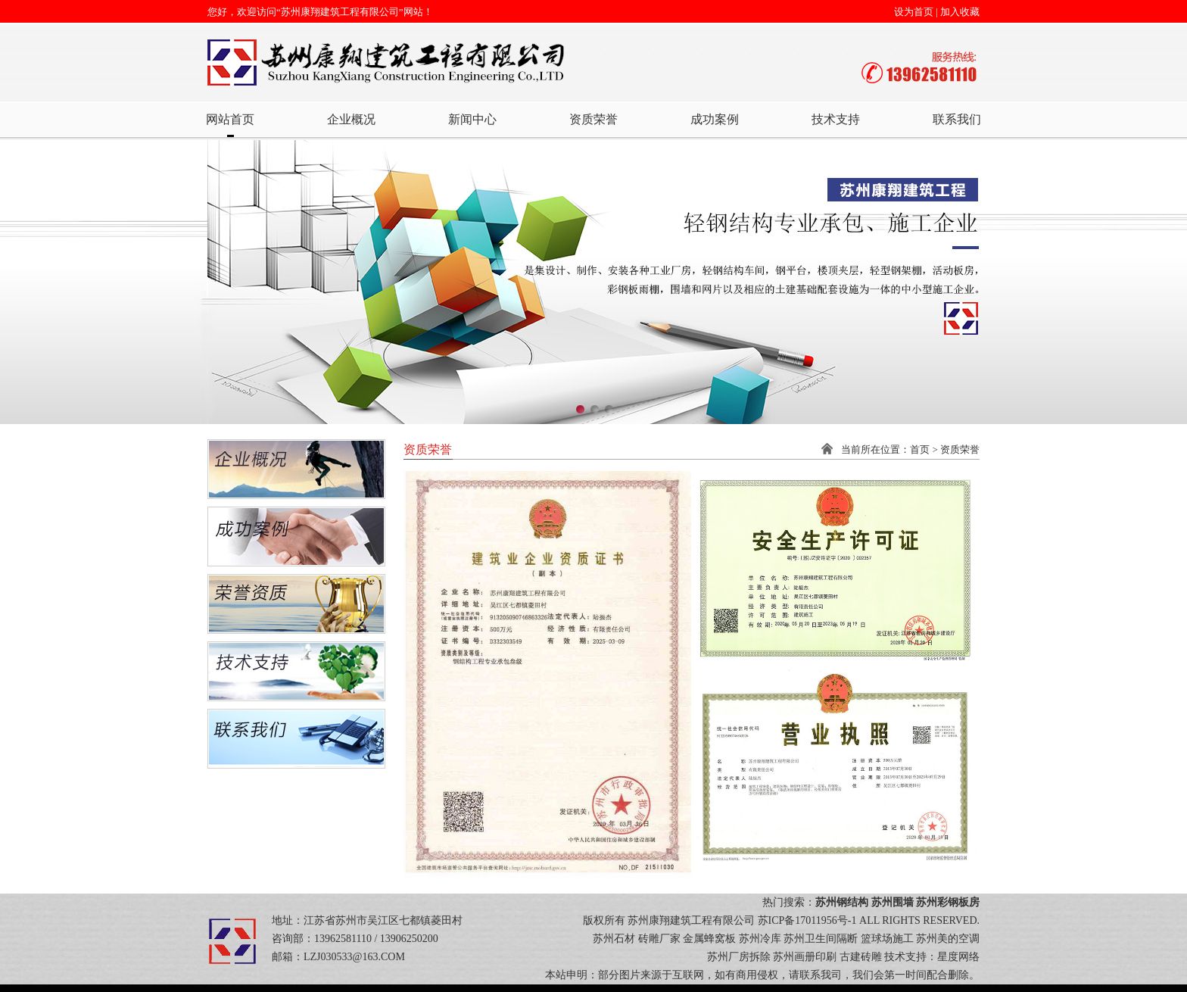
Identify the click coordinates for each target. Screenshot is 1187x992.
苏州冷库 (760, 938)
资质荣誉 (593, 119)
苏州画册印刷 (805, 956)
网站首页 (230, 119)
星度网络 (958, 956)
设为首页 (913, 11)
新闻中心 (472, 119)
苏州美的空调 (948, 938)
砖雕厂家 (659, 938)
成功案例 (714, 119)
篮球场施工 (887, 938)
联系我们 (957, 119)
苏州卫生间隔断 (821, 938)
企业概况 (351, 119)
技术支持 (836, 119)
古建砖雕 (861, 956)
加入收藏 (960, 11)
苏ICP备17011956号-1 (807, 920)
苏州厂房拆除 (739, 956)
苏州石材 (614, 938)
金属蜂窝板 (709, 938)
